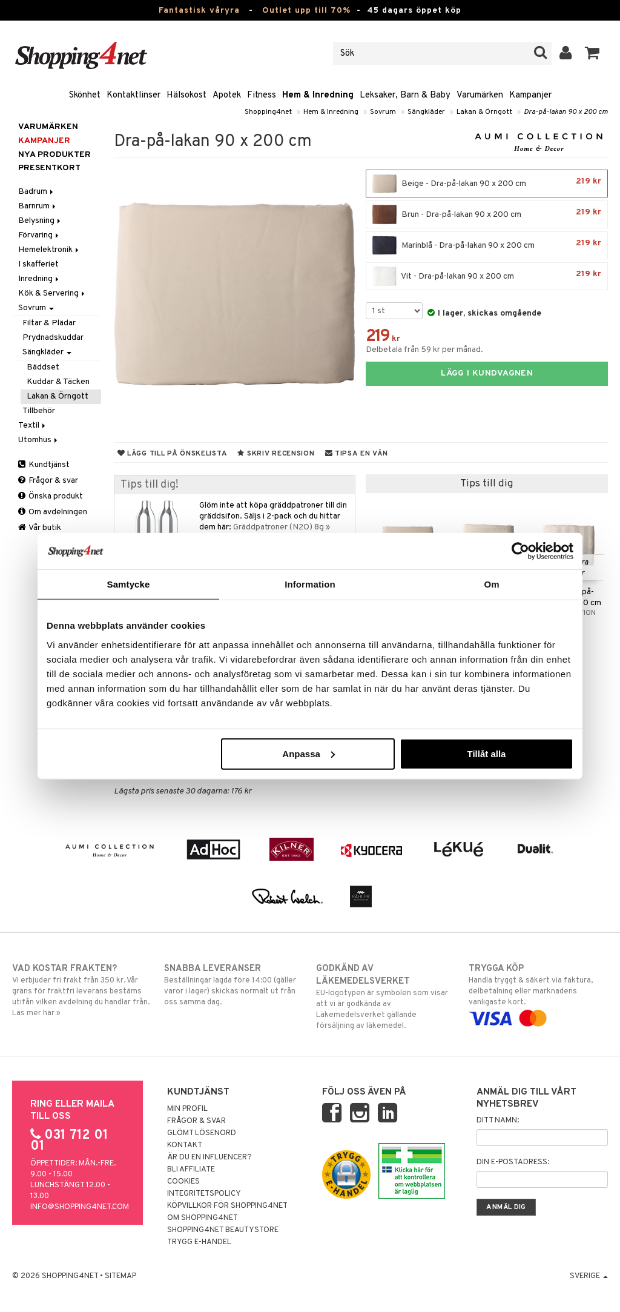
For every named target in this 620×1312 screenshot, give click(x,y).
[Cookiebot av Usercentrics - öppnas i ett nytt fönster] (520, 551)
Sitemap (120, 1276)
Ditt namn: (498, 1120)
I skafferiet (38, 264)
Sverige (589, 1276)
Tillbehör (38, 411)
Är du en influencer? (209, 1157)
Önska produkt (50, 496)
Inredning (39, 279)
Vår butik (39, 528)
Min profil (187, 1109)
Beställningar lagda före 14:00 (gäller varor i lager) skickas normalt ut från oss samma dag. (233, 984)
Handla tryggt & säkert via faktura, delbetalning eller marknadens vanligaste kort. (538, 993)
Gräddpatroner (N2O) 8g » (281, 527)
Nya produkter (54, 155)
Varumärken (480, 95)
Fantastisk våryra (199, 10)
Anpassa (308, 753)
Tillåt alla (486, 753)
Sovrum (383, 112)
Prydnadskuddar (53, 338)
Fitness (261, 95)
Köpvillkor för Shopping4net (227, 1206)
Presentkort (49, 168)
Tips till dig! (149, 485)
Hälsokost (186, 95)
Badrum (36, 192)
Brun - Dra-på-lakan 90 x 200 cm (486, 214)
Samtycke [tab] (128, 584)
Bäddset (43, 367)
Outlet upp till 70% (306, 10)
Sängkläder (426, 112)
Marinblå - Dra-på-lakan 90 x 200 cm (486, 245)
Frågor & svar (48, 480)
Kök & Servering (52, 293)
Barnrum (38, 206)
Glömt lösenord (201, 1133)
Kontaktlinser (133, 95)
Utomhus (38, 440)
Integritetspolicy (204, 1194)
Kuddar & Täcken (58, 382)
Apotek (227, 95)
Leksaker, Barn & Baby (405, 95)
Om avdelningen (52, 512)
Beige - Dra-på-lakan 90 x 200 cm (486, 183)
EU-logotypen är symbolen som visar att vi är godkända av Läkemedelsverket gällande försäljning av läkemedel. (385, 996)
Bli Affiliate (191, 1170)
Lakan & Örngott (484, 112)
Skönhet (85, 95)
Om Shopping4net (202, 1218)
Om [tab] (491, 584)
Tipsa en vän (356, 454)
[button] (592, 53)
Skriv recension (275, 454)
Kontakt (184, 1145)
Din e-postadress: (513, 1162)
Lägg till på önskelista (172, 454)
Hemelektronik (49, 250)
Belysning (40, 221)
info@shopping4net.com (79, 1207)
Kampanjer (530, 95)
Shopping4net (268, 112)
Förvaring (39, 235)
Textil (32, 425)
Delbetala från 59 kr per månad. (424, 350)
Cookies (183, 1182)
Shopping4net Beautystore (223, 1230)
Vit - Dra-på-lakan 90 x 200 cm (486, 276)
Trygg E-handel (199, 1242)
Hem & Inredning (318, 95)
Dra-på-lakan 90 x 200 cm (566, 112)
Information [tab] (310, 584)
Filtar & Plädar (49, 323)
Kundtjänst (44, 465)
